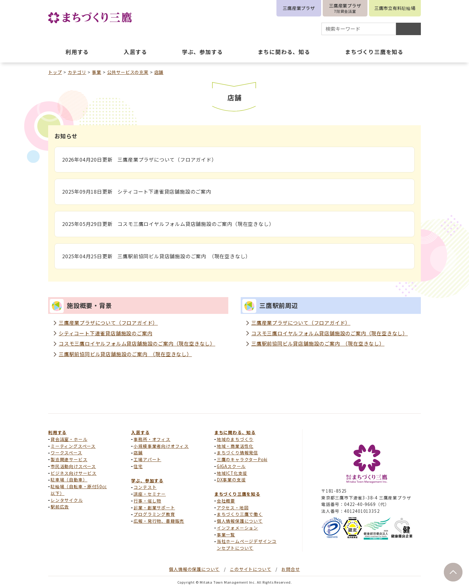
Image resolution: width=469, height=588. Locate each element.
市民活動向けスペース (73, 466)
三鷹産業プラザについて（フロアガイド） (108, 322)
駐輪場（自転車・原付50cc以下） (79, 489)
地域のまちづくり (235, 439)
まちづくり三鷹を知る (237, 494)
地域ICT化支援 (232, 473)
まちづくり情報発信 (237, 452)
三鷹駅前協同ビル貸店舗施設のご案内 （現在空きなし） (125, 354)
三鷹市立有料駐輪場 (395, 8)
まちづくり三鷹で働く (240, 514)
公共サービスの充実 (127, 72)
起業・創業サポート (154, 507)
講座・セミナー (150, 494)
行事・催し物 (147, 501)
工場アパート (147, 459)
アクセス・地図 (233, 507)
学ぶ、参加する (147, 480)
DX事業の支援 (231, 479)
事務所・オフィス (152, 439)
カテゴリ (77, 72)
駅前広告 (60, 506)
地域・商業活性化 (235, 446)
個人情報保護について (240, 521)
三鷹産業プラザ (299, 8)
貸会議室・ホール (69, 439)
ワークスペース (66, 452)
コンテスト (145, 487)
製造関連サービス (69, 459)
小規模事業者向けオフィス (161, 446)
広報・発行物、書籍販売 (159, 521)
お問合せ (290, 569)
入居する (140, 432)
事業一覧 (226, 534)
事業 (96, 72)
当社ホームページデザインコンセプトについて (246, 544)
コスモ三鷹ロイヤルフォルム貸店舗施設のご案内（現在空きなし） (137, 343)
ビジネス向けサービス (74, 473)
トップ (55, 72)
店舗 (159, 72)
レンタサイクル (67, 500)
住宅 (138, 466)
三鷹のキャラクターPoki (242, 459)
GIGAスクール (231, 466)
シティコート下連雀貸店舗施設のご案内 (105, 333)
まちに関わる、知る (235, 432)
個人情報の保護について (194, 569)
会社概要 (226, 501)
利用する (57, 432)
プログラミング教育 (154, 514)
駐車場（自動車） (69, 479)
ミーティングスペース (73, 446)
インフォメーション (237, 528)
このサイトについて (250, 569)
